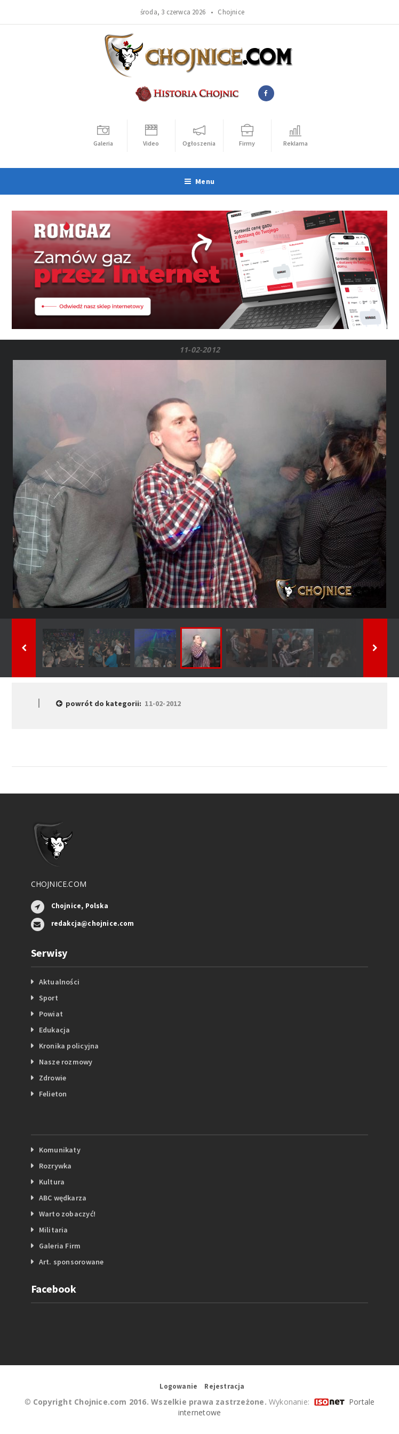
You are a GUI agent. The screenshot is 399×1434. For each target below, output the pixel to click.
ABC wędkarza (63, 1198)
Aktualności (59, 982)
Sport (48, 998)
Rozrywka (55, 1166)
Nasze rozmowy (66, 1062)
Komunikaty (60, 1150)
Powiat (51, 1014)
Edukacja (54, 1030)
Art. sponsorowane (71, 1262)
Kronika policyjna (69, 1046)
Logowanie (178, 1386)
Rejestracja (224, 1386)
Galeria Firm (60, 1246)
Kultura (52, 1182)
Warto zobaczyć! (67, 1214)
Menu (199, 181)
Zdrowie (52, 1078)
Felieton (53, 1094)
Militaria (53, 1230)
